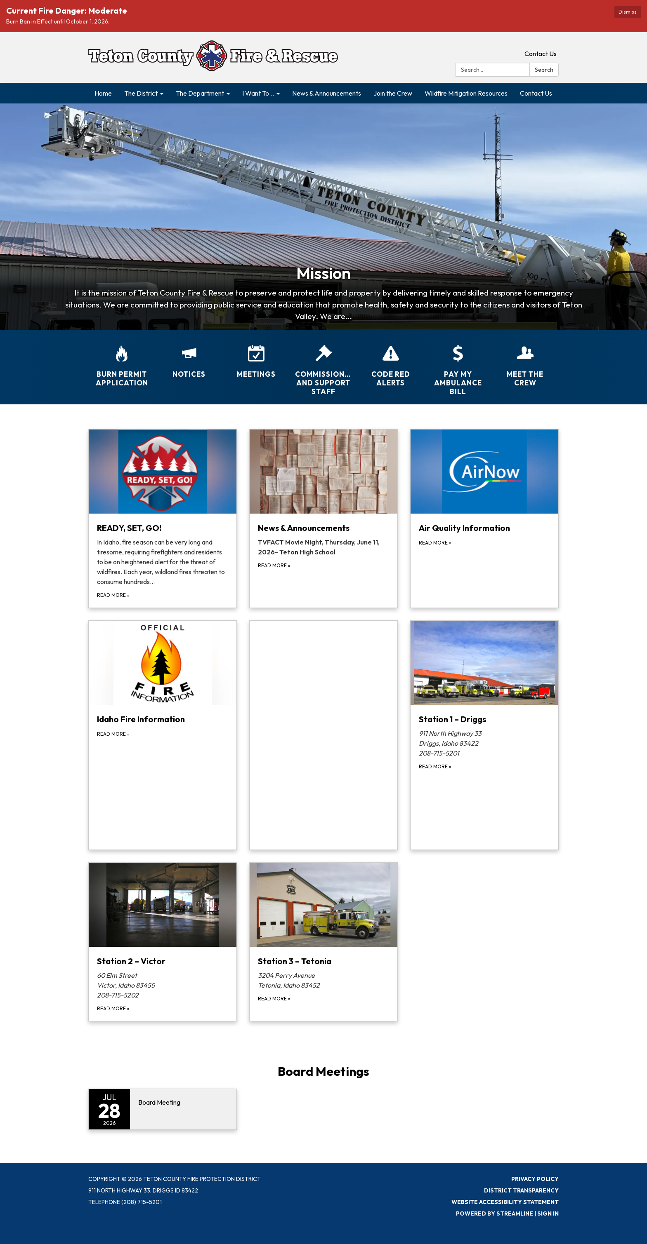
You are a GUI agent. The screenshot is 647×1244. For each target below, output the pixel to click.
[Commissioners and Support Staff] (323, 365)
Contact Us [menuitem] (536, 93)
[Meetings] (256, 356)
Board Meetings (323, 1071)
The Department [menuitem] (200, 93)
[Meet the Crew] (525, 360)
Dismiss (628, 12)
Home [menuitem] (103, 93)
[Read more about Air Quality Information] (484, 518)
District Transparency (521, 1190)
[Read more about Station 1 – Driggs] (484, 735)
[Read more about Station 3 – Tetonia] (323, 941)
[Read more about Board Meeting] (162, 1109)
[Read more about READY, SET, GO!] (162, 518)
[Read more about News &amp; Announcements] (323, 518)
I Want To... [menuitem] (258, 93)
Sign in (548, 1213)
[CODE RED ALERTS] (390, 360)
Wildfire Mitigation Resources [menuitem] (466, 93)
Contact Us (540, 53)
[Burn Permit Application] (122, 360)
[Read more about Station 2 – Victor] (162, 941)
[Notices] (189, 356)
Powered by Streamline (494, 1213)
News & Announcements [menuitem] (326, 93)
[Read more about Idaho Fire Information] (162, 735)
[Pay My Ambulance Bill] (457, 365)
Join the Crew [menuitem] (392, 93)
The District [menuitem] (141, 93)
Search (544, 69)
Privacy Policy (535, 1179)
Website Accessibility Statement (505, 1202)
